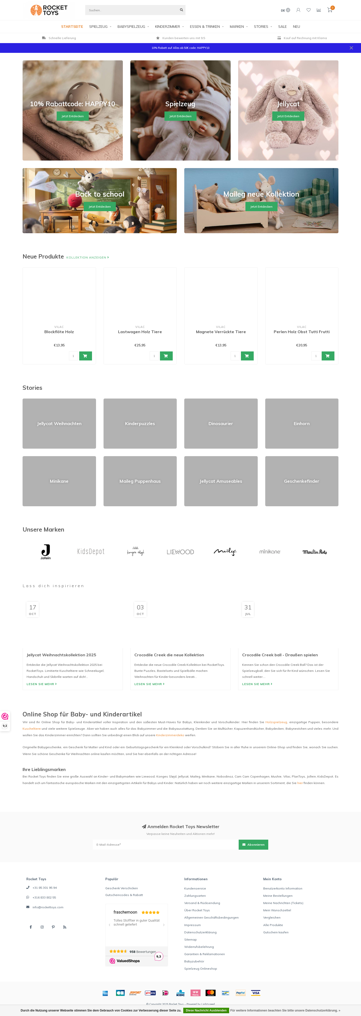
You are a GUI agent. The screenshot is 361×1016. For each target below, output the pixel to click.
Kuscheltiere (32, 728)
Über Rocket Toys (197, 910)
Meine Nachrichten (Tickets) (283, 903)
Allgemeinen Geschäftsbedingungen (211, 917)
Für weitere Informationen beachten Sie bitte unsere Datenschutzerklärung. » (285, 1010)
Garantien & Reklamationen (204, 954)
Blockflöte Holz (59, 331)
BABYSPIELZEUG (131, 26)
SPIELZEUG (98, 26)
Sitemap (190, 939)
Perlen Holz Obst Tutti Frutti (302, 331)
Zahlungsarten (195, 896)
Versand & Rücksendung (202, 903)
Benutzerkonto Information (282, 888)
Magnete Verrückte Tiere (221, 331)
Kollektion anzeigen (87, 257)
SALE (282, 26)
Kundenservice (195, 888)
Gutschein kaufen (276, 932)
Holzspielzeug (276, 722)
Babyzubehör (194, 961)
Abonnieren (253, 844)
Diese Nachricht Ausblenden (206, 1010)
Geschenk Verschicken (121, 888)
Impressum (192, 925)
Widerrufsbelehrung (199, 947)
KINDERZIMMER (167, 26)
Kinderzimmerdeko (170, 735)
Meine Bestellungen (278, 896)
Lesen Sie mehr (42, 684)
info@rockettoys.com (48, 907)
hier (300, 783)
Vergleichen (272, 917)
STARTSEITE (72, 26)
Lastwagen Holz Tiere (140, 331)
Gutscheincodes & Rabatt (124, 895)
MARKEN (237, 26)
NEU (296, 26)
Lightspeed (208, 1004)
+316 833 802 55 (44, 897)
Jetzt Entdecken (73, 116)
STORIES (261, 26)
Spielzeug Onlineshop (200, 968)
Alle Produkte (273, 925)
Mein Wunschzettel (277, 910)
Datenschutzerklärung (200, 932)
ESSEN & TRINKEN (205, 26)
